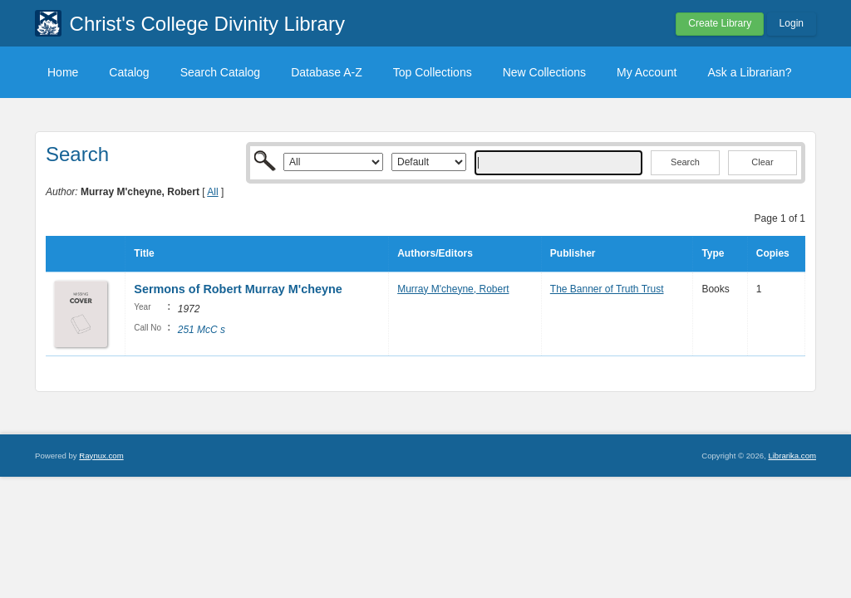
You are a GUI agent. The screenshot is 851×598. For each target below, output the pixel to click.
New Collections (544, 72)
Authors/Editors (435, 253)
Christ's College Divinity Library (207, 23)
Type (712, 253)
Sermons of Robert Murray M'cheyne (240, 289)
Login (792, 23)
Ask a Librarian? (749, 72)
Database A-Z (326, 72)
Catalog (129, 72)
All (212, 192)
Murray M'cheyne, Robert (453, 289)
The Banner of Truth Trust (607, 289)
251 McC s (201, 330)
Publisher (573, 253)
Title (144, 253)
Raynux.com (101, 455)
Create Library (719, 23)
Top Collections (432, 72)
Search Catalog (220, 72)
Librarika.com (792, 455)
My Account (646, 72)
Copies (773, 253)
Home (62, 72)
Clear (762, 162)
